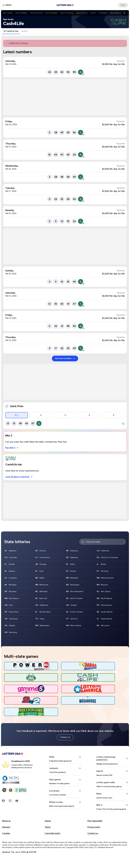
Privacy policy (93, 809)
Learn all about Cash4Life (19, 476)
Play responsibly (94, 803)
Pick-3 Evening (37, 13)
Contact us (65, 719)
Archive (24, 31)
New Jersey (8, 13)
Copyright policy (52, 815)
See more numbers (65, 358)
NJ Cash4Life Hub (11, 31)
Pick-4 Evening (68, 13)
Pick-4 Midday (53, 13)
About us (6, 803)
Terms (47, 809)
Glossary (6, 809)
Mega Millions (119, 13)
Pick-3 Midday (22, 13)
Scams (48, 803)
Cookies (6, 815)
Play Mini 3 (12, 448)
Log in (123, 5)
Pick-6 (96, 13)
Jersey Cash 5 (84, 13)
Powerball (106, 13)
